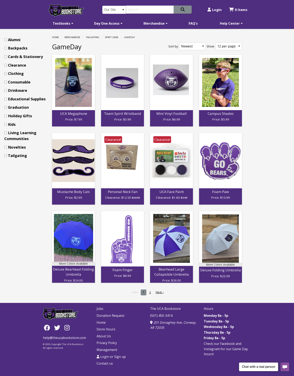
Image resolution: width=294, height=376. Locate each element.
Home (55, 37)
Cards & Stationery (25, 56)
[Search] (150, 9)
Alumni (14, 39)
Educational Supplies (27, 98)
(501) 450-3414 (161, 315)
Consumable (19, 82)
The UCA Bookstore (165, 308)
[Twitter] (58, 327)
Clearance (17, 65)
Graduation (18, 107)
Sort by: (173, 46)
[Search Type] (114, 10)
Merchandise (154, 23)
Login (214, 9)
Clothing (16, 73)
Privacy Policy (107, 343)
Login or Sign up (111, 356)
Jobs (100, 308)
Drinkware (17, 90)
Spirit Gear (111, 37)
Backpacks (17, 48)
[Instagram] (67, 327)
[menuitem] (62, 23)
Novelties (17, 147)
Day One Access (106, 23)
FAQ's (193, 23)
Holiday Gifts (20, 115)
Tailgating (92, 37)
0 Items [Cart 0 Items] (238, 9)
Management (107, 349)
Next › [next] (160, 292)
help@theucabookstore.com (64, 337)
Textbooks (61, 23)
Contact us (105, 363)
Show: (211, 46)
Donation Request (110, 315)
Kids (12, 124)
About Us (104, 336)
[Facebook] (48, 327)
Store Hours (106, 329)
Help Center (230, 23)
